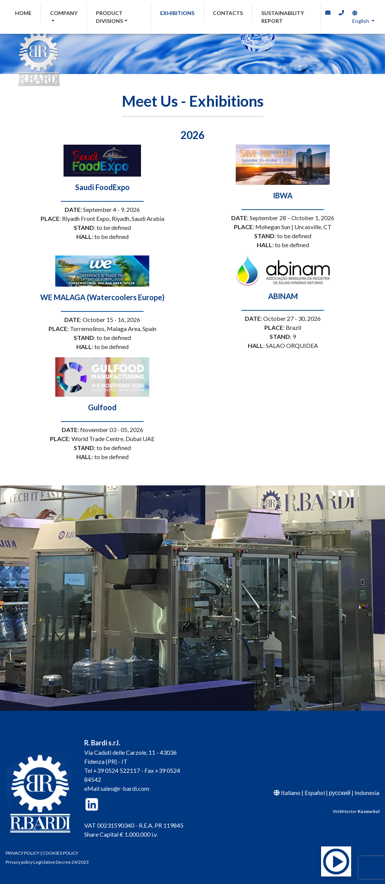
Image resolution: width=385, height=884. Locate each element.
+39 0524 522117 (116, 770)
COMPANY (63, 13)
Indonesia (367, 792)
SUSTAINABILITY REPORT (282, 17)
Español (315, 792)
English (360, 17)
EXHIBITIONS (177, 13)
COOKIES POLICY (60, 853)
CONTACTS (228, 13)
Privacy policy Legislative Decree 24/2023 (47, 862)
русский (339, 792)
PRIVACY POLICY (22, 853)
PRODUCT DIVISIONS (109, 17)
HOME (28, 12)
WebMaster (356, 811)
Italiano (290, 792)
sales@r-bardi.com (124, 788)
